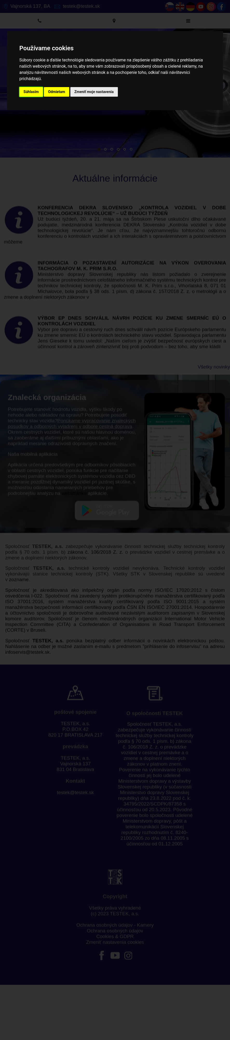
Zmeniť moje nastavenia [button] (94, 92)
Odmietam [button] (56, 92)
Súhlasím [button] (31, 92)
